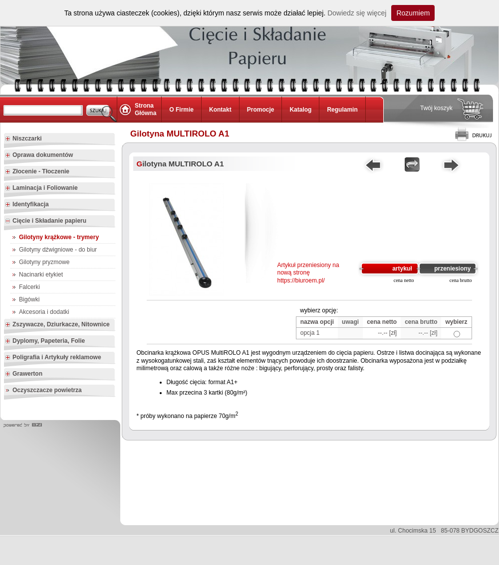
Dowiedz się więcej (356, 13)
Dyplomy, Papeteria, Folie (45, 341)
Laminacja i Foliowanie (41, 188)
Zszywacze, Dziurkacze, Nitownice (57, 324)
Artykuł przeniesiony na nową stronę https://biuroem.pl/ (308, 273)
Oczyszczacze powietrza (47, 390)
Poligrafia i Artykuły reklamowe (53, 357)
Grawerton (23, 374)
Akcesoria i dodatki (44, 311)
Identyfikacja (27, 204)
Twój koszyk (436, 108)
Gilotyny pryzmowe (44, 262)
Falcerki (29, 286)
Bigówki (29, 299)
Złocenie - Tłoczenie (37, 171)
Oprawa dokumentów (39, 155)
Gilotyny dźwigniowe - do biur (58, 249)
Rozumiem (413, 13)
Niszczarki (23, 139)
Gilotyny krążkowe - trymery (59, 237)
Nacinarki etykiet (41, 274)
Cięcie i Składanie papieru (45, 221)
